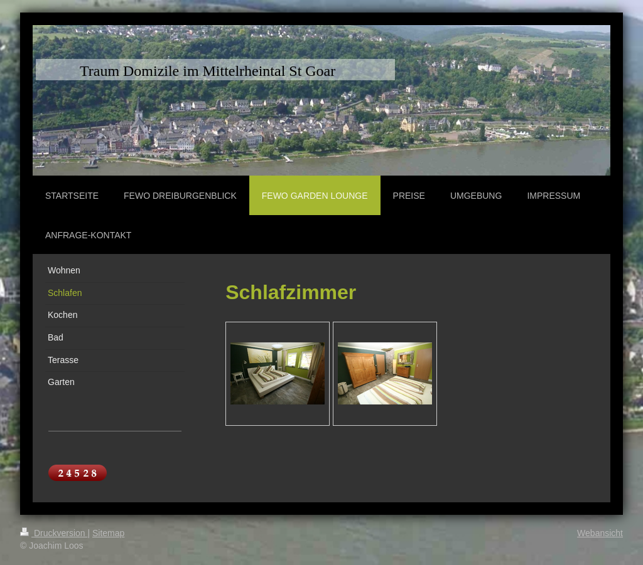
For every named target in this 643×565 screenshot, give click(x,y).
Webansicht (600, 533)
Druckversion (53, 533)
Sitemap (108, 533)
